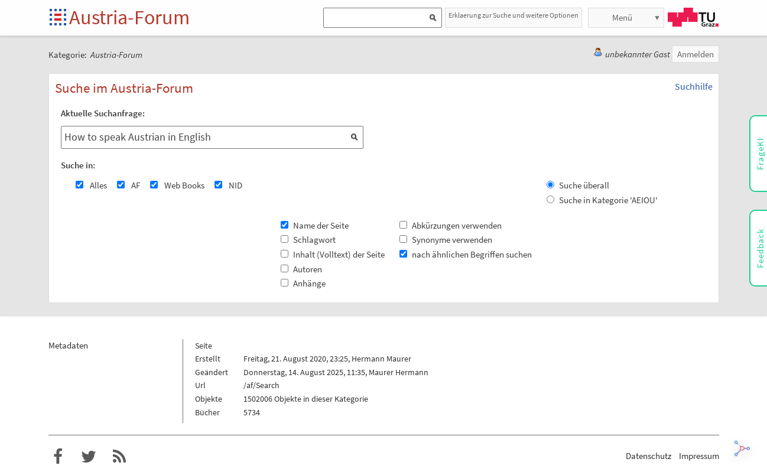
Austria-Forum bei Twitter (88, 456)
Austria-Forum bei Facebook (57, 456)
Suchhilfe (694, 86)
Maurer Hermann (398, 372)
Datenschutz (648, 455)
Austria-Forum (129, 17)
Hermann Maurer (381, 358)
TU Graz (693, 17)
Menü (622, 17)
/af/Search (261, 385)
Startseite (58, 18)
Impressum (699, 455)
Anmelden (695, 54)
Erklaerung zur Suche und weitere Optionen (513, 15)
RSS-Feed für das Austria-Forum (119, 456)
